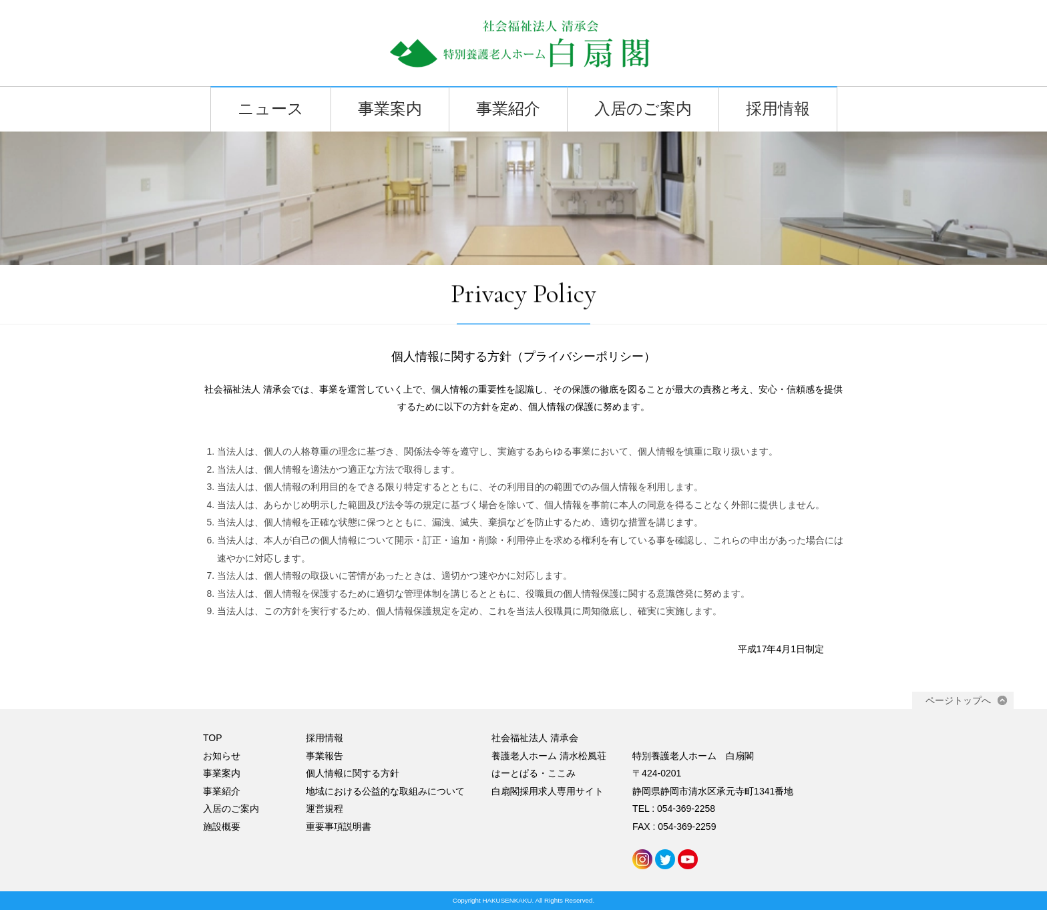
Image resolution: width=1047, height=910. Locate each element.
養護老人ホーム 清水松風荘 (548, 755)
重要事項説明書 (338, 826)
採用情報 (778, 109)
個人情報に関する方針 (352, 773)
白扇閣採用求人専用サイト (547, 791)
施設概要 (221, 826)
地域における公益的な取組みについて (385, 791)
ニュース (271, 109)
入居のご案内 (643, 109)
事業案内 (390, 109)
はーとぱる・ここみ (533, 773)
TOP (212, 737)
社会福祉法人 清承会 (534, 737)
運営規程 (324, 808)
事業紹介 (508, 109)
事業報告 (324, 755)
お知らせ (221, 755)
